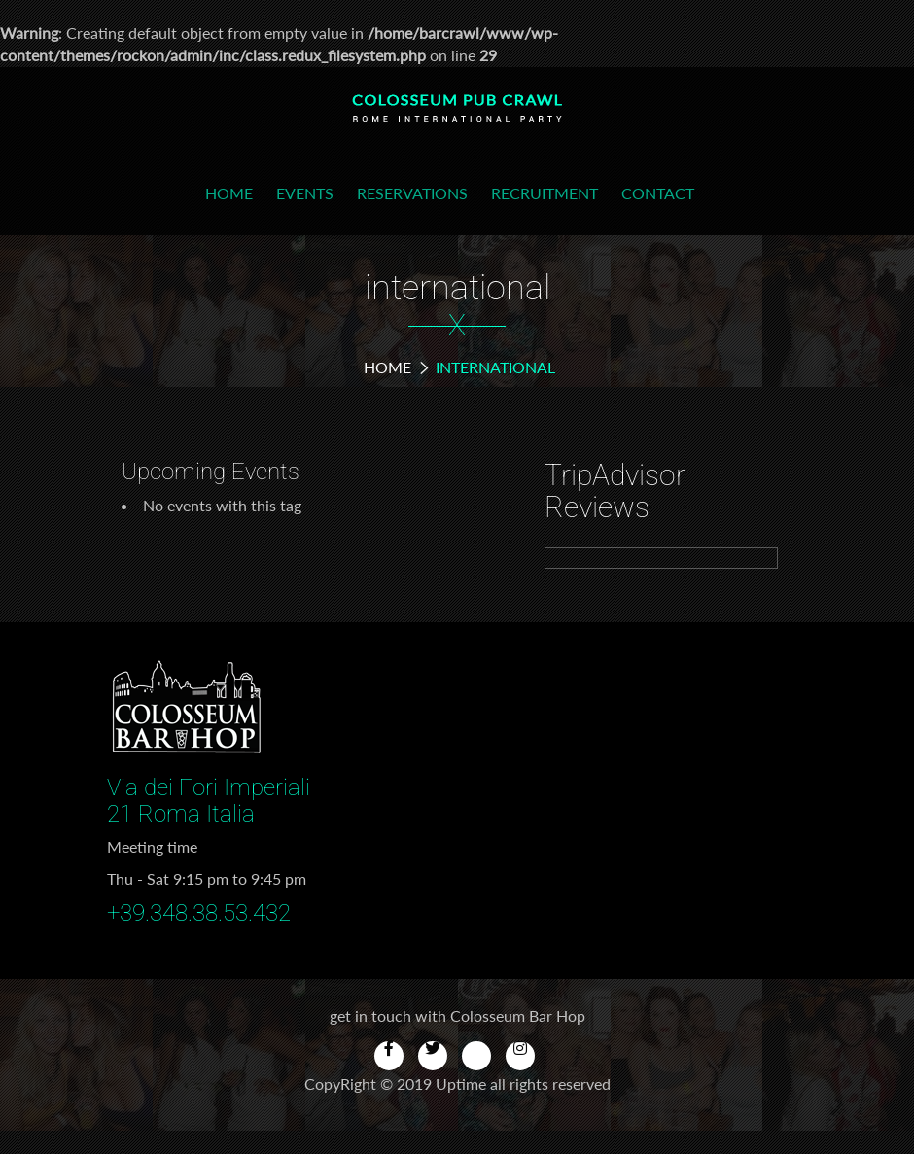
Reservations (412, 193)
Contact (657, 193)
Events (305, 193)
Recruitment (544, 193)
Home (229, 193)
